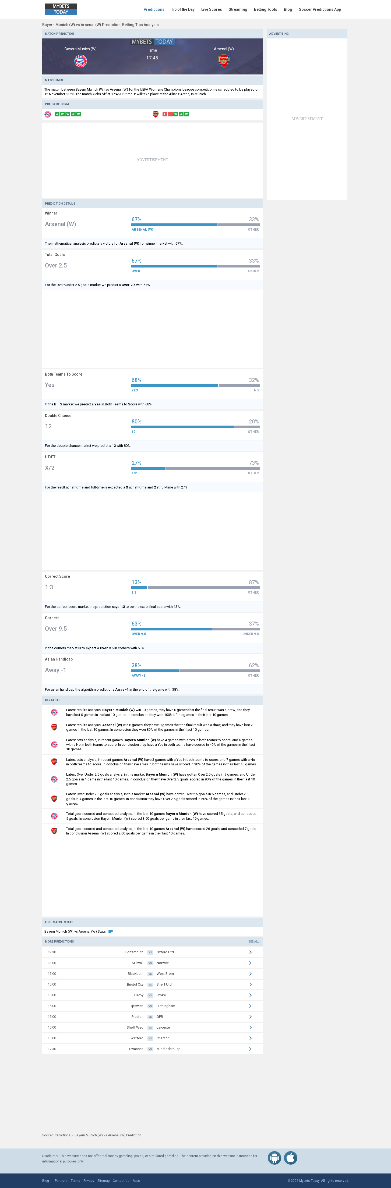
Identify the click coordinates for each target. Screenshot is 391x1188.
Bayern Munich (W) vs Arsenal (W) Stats (78, 931)
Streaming (238, 9)
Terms (75, 1181)
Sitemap (103, 1181)
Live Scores (211, 9)
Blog (288, 9)
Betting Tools (265, 9)
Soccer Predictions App (320, 9)
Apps (136, 1181)
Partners (61, 1181)
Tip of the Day (183, 9)
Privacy (88, 1181)
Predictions (154, 9)
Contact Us (121, 1181)
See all (253, 941)
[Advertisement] (152, 160)
